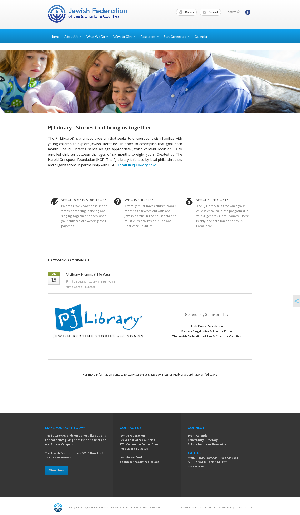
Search (234, 12)
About (72, 36)
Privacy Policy (226, 507)
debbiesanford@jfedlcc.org (139, 462)
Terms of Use (244, 507)
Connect (210, 12)
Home (54, 36)
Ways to (124, 36)
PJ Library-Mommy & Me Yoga (87, 274)
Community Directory (203, 440)
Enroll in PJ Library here (137, 165)
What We (97, 36)
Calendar (201, 36)
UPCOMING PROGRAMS (69, 260)
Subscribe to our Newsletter (208, 444)
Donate (186, 12)
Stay (177, 36)
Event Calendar (198, 435)
